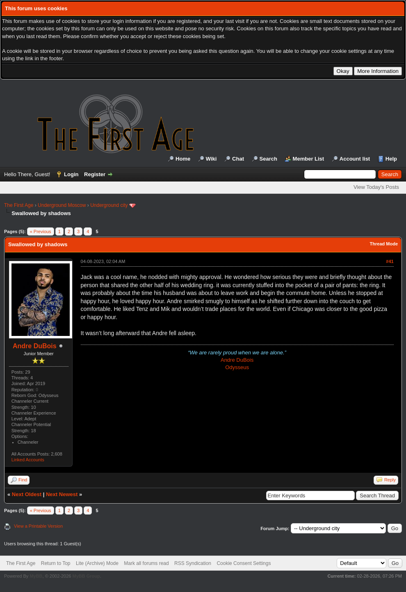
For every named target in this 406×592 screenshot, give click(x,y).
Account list (355, 159)
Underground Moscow (62, 205)
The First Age (18, 205)
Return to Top (56, 563)
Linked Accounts (27, 459)
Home (183, 159)
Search (268, 159)
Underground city (109, 205)
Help (391, 159)
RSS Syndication (192, 563)
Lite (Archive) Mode (97, 563)
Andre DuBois (35, 345)
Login (71, 174)
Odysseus (237, 367)
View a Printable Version (38, 526)
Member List (308, 159)
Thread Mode (384, 243)
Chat (238, 159)
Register (94, 174)
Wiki (211, 159)
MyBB (36, 576)
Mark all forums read (146, 563)
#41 (389, 261)
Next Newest (62, 494)
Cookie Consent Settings (244, 563)
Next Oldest (26, 494)
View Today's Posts (376, 187)
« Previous (40, 231)
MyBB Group (86, 576)
